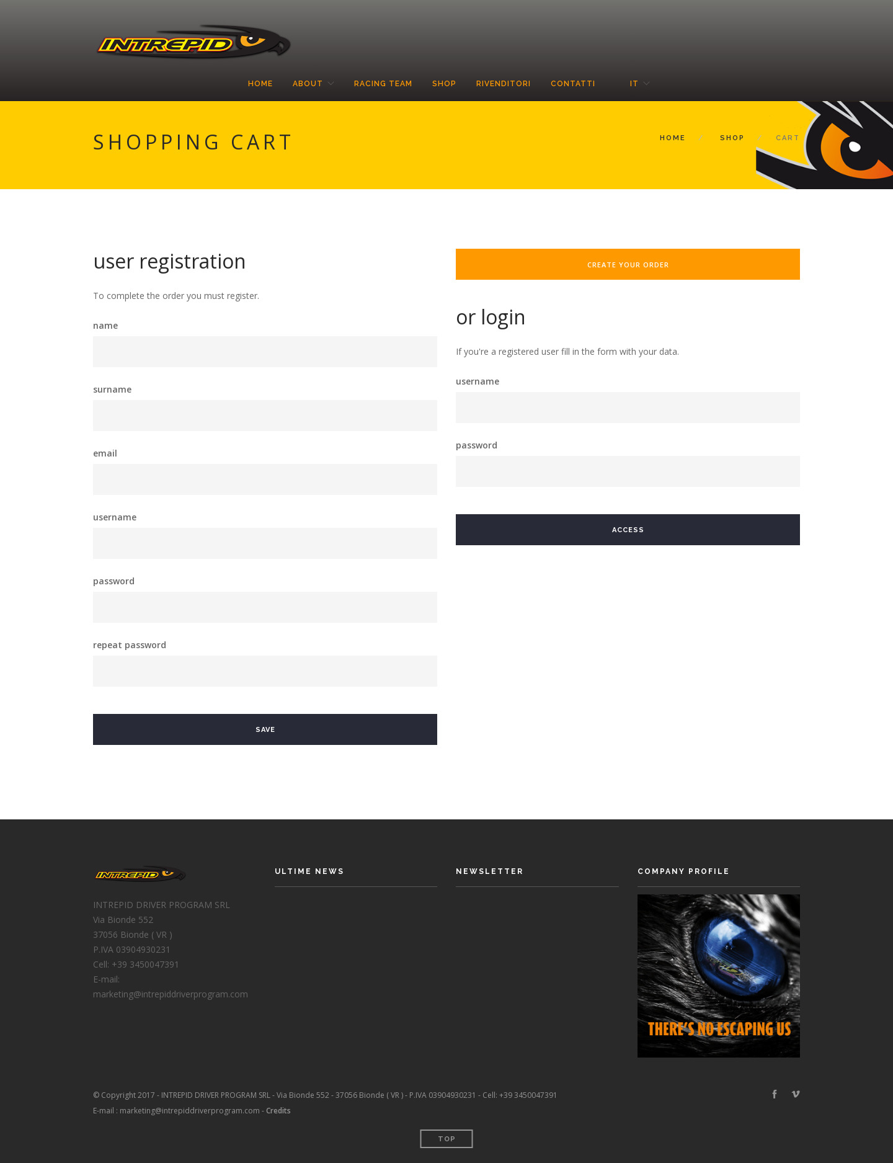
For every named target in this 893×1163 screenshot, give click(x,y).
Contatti (573, 83)
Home (260, 83)
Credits (278, 1110)
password (114, 581)
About (308, 83)
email (105, 453)
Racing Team (383, 83)
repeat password (129, 645)
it (634, 83)
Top (447, 1139)
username (114, 517)
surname (112, 389)
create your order (628, 264)
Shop (444, 83)
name (105, 325)
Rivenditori (503, 83)
